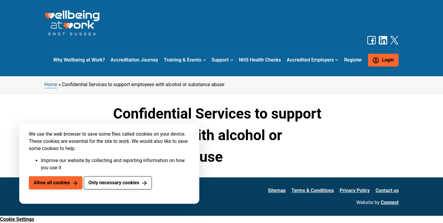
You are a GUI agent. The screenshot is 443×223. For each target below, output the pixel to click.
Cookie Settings (17, 219)
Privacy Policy (354, 190)
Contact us (387, 190)
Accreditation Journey (134, 60)
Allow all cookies (52, 182)
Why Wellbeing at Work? (79, 60)
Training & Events (182, 60)
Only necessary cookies (113, 182)
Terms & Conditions (312, 190)
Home (50, 84)
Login (388, 60)
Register (353, 60)
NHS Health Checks (260, 60)
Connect (390, 202)
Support (220, 60)
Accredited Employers (310, 60)
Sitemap (277, 190)
